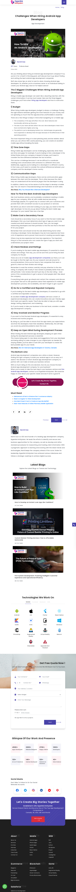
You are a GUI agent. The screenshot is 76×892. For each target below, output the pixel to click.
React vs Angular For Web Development (27, 399)
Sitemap (13, 847)
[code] (20, 683)
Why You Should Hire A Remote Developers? (34, 190)
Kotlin (31, 852)
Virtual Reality (53, 873)
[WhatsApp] (51, 683)
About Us (13, 840)
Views (14, 66)
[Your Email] (51, 677)
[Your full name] (27, 677)
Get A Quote (38, 819)
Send (52, 722)
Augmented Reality (54, 870)
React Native (33, 850)
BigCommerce (15, 880)
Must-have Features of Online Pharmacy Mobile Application (33, 403)
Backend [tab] (42, 602)
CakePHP (51, 857)
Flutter (32, 847)
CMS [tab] (48, 602)
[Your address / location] (39, 689)
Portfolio (13, 845)
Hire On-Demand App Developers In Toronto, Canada (38, 348)
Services (13, 842)
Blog (62, 7)
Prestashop (14, 873)
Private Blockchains (35, 875)
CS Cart (13, 875)
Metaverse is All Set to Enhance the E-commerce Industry (33, 396)
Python (51, 845)
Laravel (51, 852)
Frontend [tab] (35, 602)
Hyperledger (33, 870)
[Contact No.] (29, 683)
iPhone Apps (33, 842)
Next (58, 420)
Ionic (31, 855)
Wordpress (52, 847)
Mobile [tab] (28, 602)
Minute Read (23, 66)
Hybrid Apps (33, 845)
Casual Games (53, 875)
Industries (14, 850)
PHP (50, 840)
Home (57, 7)
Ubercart (13, 870)
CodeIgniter (52, 855)
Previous (46, 420)
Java (50, 842)
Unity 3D (51, 868)
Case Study (14, 852)
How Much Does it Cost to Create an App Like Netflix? (31, 401)
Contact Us (14, 855)
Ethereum (33, 868)
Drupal (50, 850)
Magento (13, 868)
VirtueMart (14, 878)
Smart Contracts (35, 873)
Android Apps (33, 840)
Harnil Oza (21, 62)
